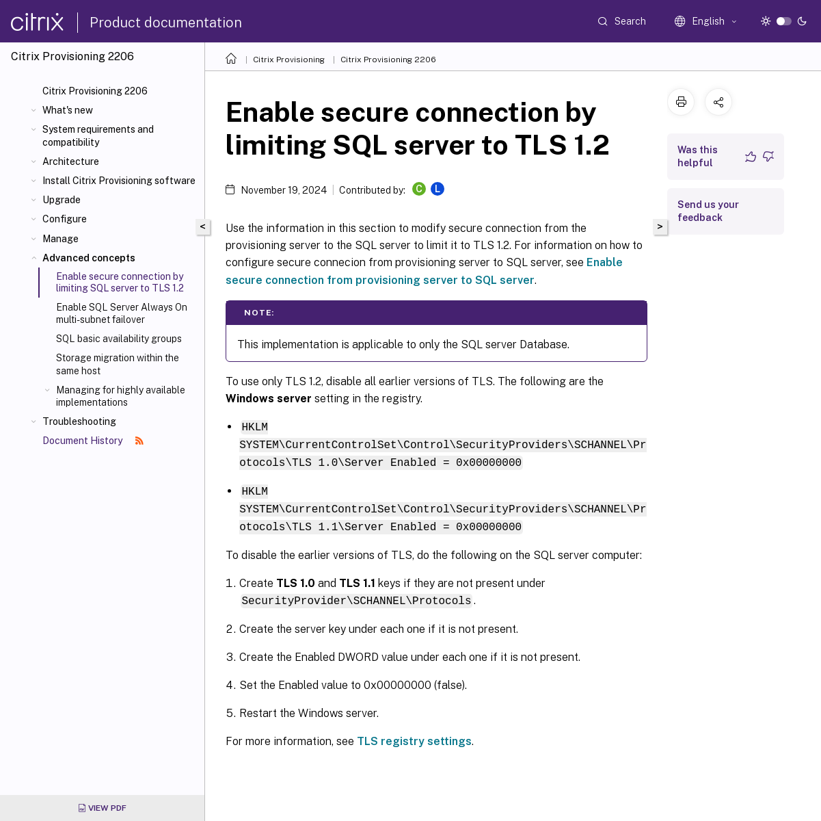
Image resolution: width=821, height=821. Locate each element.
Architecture (70, 161)
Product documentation (166, 22)
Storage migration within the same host (117, 364)
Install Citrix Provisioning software (119, 180)
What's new (67, 110)
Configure (64, 218)
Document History (93, 440)
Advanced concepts (88, 257)
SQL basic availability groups (119, 338)
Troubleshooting (79, 421)
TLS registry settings (414, 736)
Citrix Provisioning (289, 59)
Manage (60, 238)
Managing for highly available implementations (120, 396)
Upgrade (61, 199)
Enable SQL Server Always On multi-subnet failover (121, 313)
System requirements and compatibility (98, 135)
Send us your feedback (708, 211)
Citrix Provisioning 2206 (95, 91)
